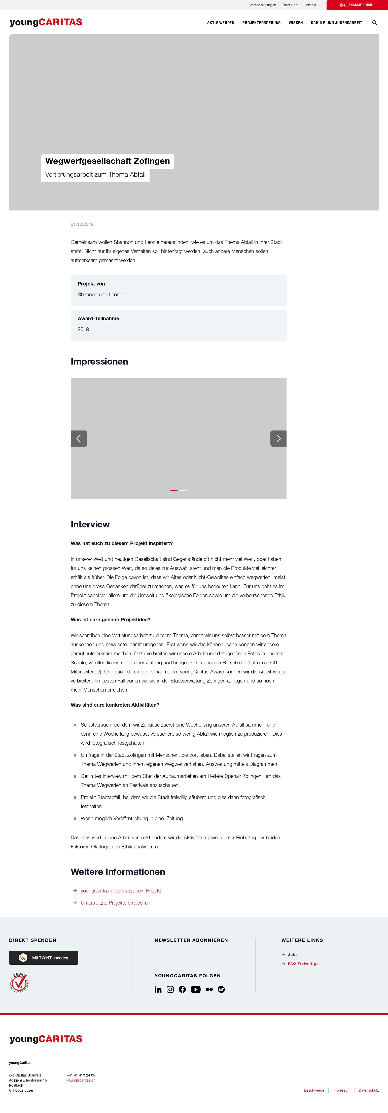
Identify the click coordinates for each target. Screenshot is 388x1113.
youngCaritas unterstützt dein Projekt (121, 890)
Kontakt (310, 5)
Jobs (289, 955)
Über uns (290, 5)
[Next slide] (278, 438)
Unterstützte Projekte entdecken (115, 903)
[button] (174, 490)
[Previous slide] (79, 438)
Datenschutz (369, 1090)
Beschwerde (314, 1090)
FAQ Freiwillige (300, 964)
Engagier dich (360, 5)
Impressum (341, 1090)
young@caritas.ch (81, 1080)
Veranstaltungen (263, 5)
